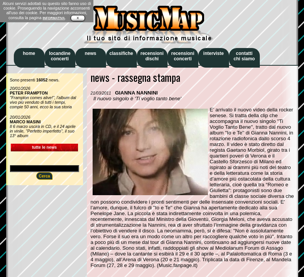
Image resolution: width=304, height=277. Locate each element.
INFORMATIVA (54, 18)
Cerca (44, 176)
